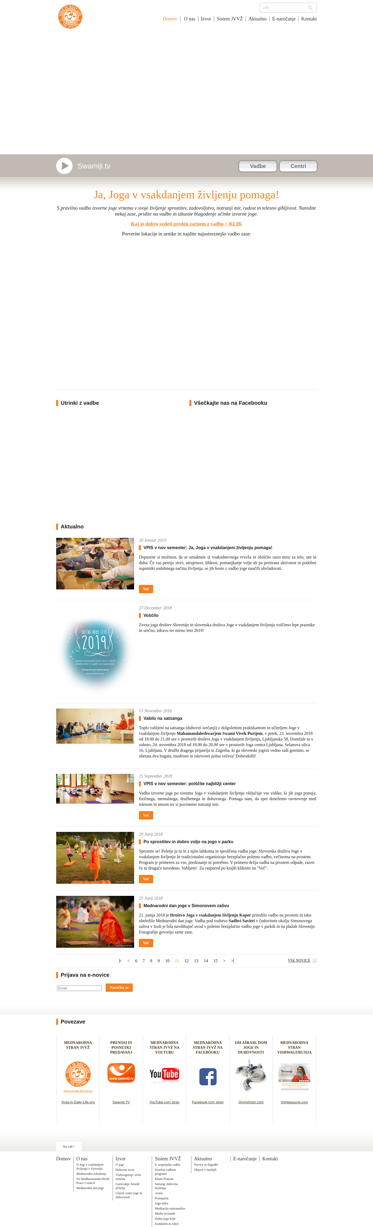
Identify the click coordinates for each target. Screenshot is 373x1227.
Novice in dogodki (206, 1165)
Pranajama (161, 1198)
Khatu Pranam (164, 1179)
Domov (170, 19)
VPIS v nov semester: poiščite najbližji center (190, 783)
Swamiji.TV (121, 1102)
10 (167, 960)
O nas (189, 19)
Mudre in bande (165, 1213)
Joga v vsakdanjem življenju (70, 19)
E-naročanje (284, 19)
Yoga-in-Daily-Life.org (78, 1102)
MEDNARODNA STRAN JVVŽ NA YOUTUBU (164, 1047)
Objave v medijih (205, 1170)
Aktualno (258, 19)
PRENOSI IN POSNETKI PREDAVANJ (121, 1047)
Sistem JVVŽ (230, 19)
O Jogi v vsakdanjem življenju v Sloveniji (89, 1167)
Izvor (206, 19)
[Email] (79, 988)
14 (206, 960)
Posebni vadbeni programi (165, 1172)
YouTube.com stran (164, 1102)
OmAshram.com (251, 1102)
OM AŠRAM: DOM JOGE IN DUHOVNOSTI (251, 1047)
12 (186, 960)
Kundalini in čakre (167, 1224)
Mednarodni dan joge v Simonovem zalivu (186, 905)
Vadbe (258, 166)
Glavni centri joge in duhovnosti (129, 1195)
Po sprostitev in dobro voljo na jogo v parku (188, 841)
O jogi (120, 1165)
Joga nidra (161, 1203)
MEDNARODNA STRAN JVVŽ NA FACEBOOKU (208, 1047)
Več (146, 589)
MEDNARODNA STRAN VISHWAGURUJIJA (294, 1047)
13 (196, 960)
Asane (159, 1193)
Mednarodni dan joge (90, 1188)
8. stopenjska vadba (167, 1165)
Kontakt (309, 19)
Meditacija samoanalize (170, 1208)
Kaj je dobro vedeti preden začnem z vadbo (177, 224)
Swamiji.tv (94, 166)
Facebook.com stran (208, 1102)
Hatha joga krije (165, 1219)
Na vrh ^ (69, 1146)
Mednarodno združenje (91, 1174)
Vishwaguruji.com (294, 1102)
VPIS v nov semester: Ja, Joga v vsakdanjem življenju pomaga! (208, 547)
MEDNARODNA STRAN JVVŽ (78, 1047)
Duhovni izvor (125, 1170)
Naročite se (119, 987)
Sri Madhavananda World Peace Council (92, 1181)
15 (215, 960)
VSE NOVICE (299, 960)
